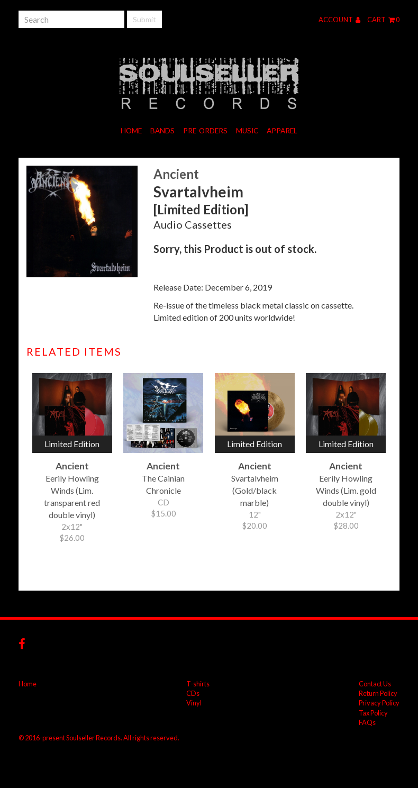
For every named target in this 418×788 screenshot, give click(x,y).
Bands (162, 130)
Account (339, 19)
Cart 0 (383, 19)
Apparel (282, 130)
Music (247, 130)
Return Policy (378, 693)
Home (131, 130)
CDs (192, 693)
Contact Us (375, 684)
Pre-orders (205, 130)
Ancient (176, 174)
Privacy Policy (379, 703)
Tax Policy (373, 713)
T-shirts (198, 684)
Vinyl (194, 703)
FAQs (367, 722)
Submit (144, 19)
